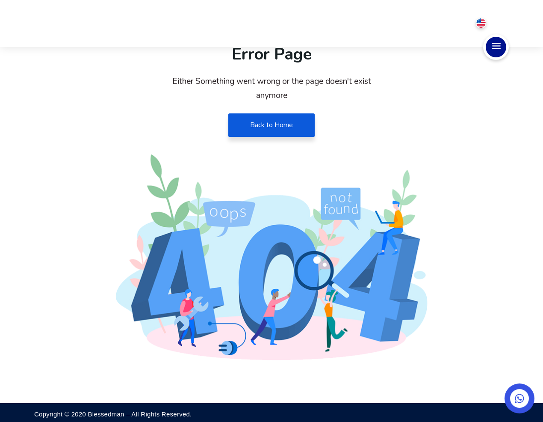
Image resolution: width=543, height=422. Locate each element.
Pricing (355, 23)
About (270, 23)
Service (311, 23)
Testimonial (405, 23)
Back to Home (271, 125)
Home (235, 23)
